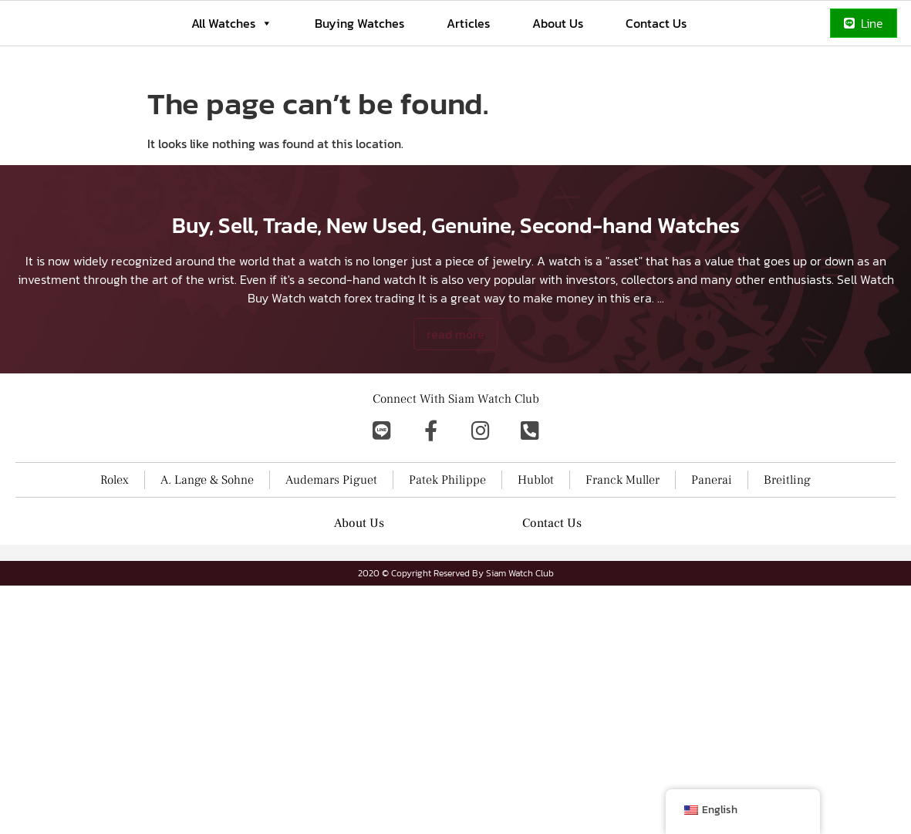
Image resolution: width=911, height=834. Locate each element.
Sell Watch (865, 385)
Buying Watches (359, 23)
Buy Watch (276, 404)
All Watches (231, 23)
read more (455, 440)
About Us (557, 23)
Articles (468, 23)
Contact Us (656, 23)
